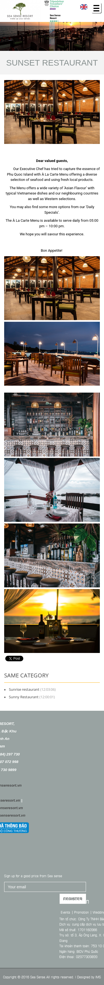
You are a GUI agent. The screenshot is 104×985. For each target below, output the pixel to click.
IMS (98, 976)
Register (72, 912)
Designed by (85, 976)
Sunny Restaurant (24, 696)
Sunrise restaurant (24, 689)
